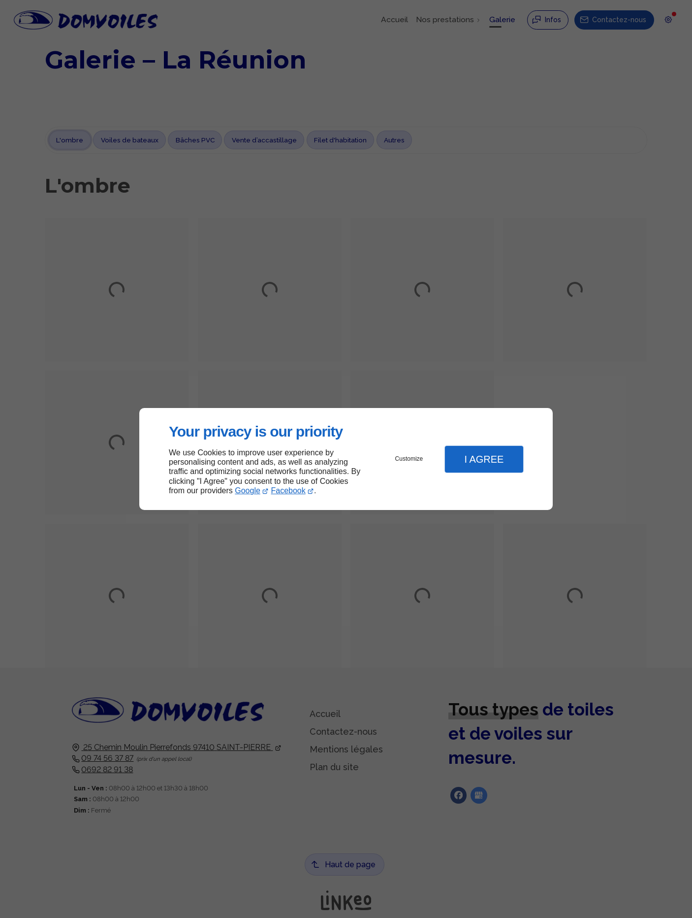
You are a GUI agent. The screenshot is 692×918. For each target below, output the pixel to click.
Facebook (288, 490)
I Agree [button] (483, 459)
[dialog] (346, 459)
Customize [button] (409, 458)
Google (247, 490)
